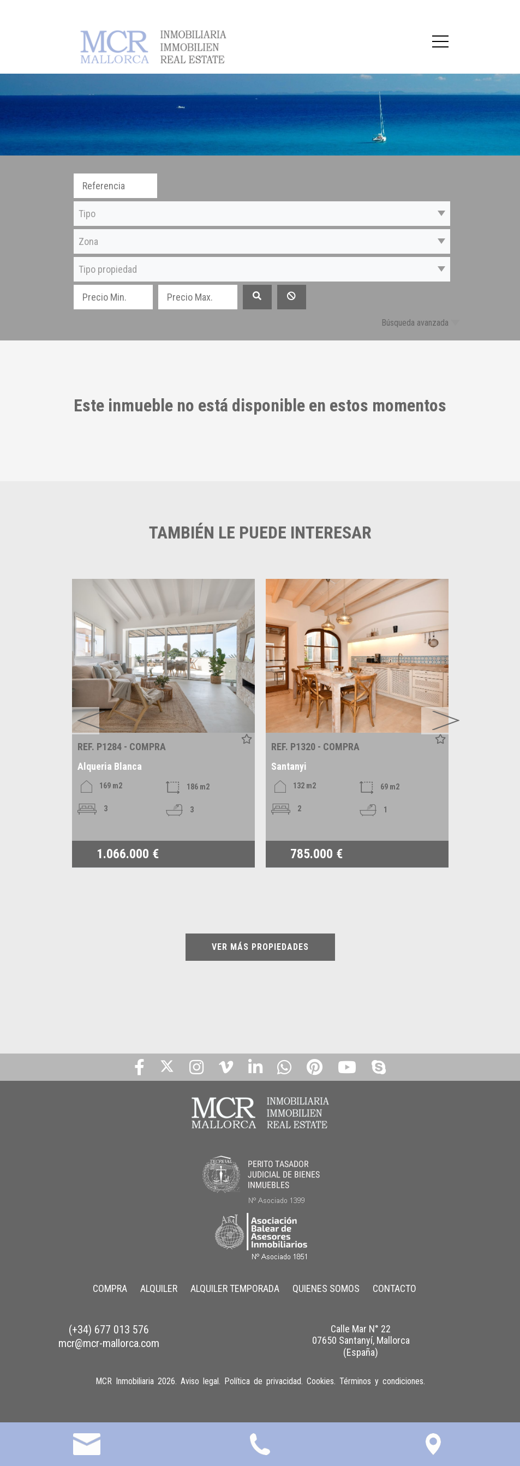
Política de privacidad (262, 1381)
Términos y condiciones (381, 1381)
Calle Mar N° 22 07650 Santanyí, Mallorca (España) (361, 1340)
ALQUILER (158, 1288)
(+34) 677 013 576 (109, 1329)
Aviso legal (200, 1381)
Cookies (320, 1381)
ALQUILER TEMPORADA (234, 1288)
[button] (262, 213)
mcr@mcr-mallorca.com (108, 1343)
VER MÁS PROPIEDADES (260, 947)
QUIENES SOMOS (326, 1288)
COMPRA (110, 1288)
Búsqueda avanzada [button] (415, 323)
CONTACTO (394, 1288)
